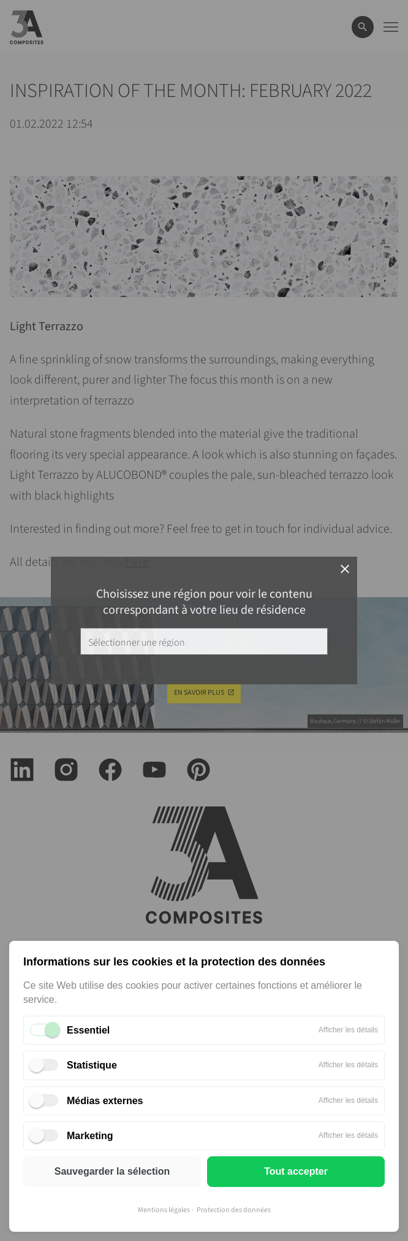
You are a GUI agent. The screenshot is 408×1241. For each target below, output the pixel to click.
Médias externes (105, 1101)
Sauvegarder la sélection (112, 1171)
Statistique (92, 1065)
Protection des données (234, 1210)
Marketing (90, 1136)
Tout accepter (296, 1171)
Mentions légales (164, 1210)
